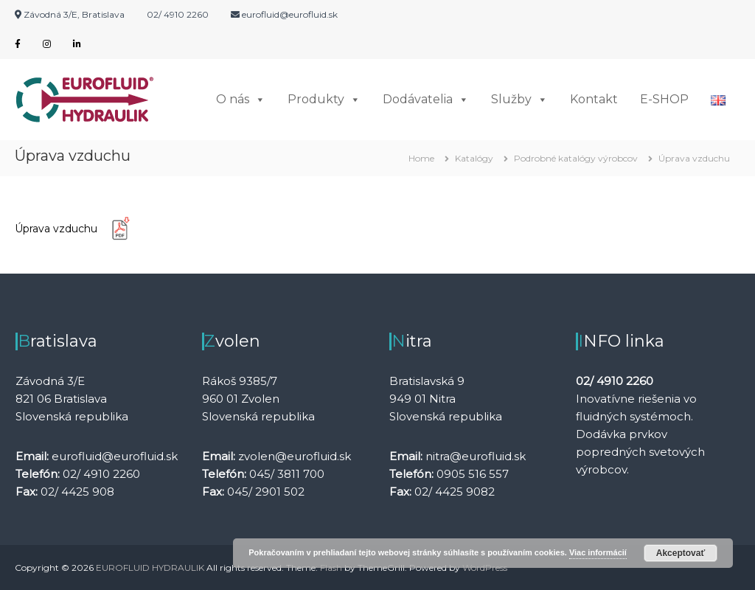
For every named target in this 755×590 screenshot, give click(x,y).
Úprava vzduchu (78, 229)
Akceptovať (680, 553)
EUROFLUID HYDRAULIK (150, 567)
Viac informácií (598, 552)
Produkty (324, 99)
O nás (240, 99)
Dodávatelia (426, 99)
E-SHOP (664, 99)
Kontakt (594, 99)
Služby (519, 99)
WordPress (484, 567)
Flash (331, 567)
